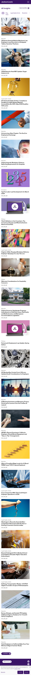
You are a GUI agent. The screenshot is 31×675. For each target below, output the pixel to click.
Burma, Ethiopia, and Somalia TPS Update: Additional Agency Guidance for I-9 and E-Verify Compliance (14, 615)
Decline (20, 672)
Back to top (6, 661)
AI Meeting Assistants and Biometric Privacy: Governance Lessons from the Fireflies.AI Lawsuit (15, 403)
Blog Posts (7, 14)
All (3, 13)
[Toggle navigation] (28, 1)
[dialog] (15, 670)
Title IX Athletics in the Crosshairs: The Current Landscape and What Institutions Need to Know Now (14, 223)
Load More (5, 653)
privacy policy (17, 668)
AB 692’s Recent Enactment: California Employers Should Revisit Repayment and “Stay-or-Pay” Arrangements (14, 434)
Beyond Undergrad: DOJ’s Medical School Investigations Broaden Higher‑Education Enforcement (14, 554)
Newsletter (24, 13)
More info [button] (3, 672)
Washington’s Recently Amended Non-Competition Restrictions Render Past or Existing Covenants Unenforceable (13, 523)
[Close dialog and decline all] (30, 667)
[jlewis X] (28, 664)
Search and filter (23, 8)
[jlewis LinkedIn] (28, 661)
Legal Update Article (15, 13)
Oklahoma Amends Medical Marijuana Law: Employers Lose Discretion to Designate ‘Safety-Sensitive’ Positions (14, 42)
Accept (26, 672)
